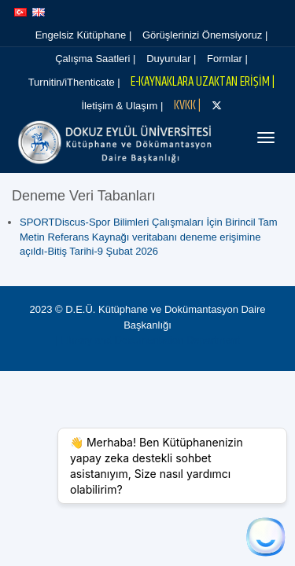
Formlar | (220, 58)
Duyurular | (169, 58)
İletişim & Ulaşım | (124, 106)
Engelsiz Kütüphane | (83, 35)
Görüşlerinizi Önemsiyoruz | (200, 35)
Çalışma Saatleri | (97, 58)
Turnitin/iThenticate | (74, 82)
